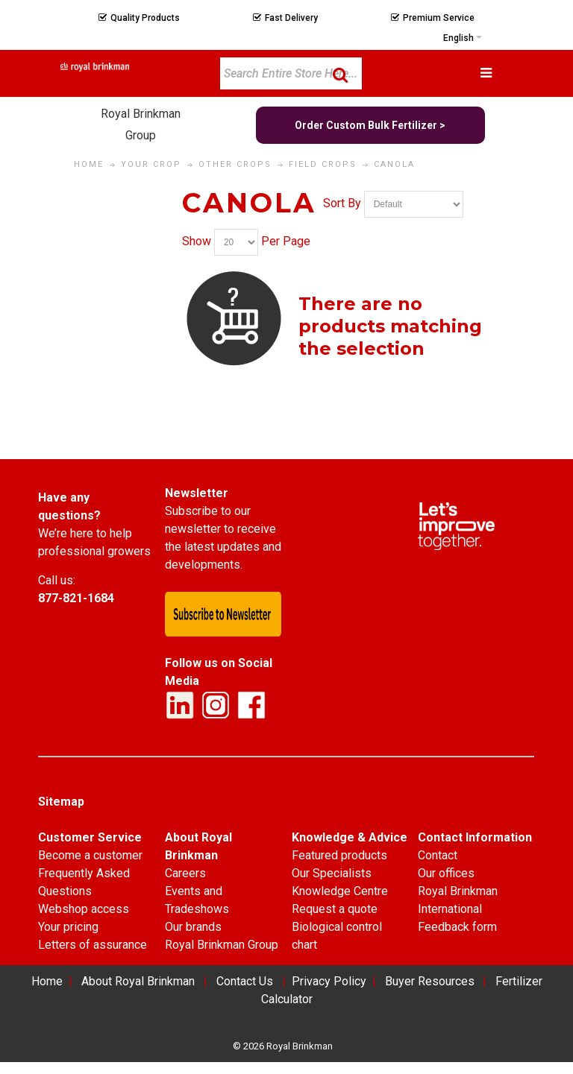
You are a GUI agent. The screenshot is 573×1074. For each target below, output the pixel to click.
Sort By (342, 203)
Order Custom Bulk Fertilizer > (370, 125)
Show (196, 242)
